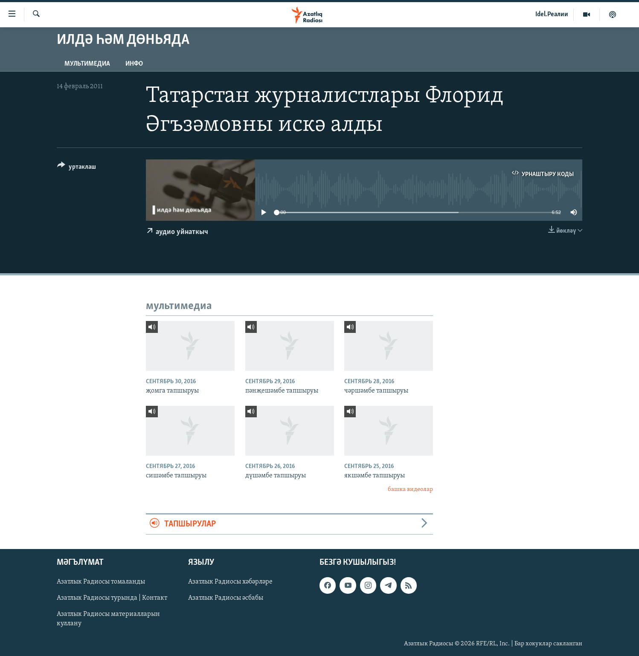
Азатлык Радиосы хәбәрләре (230, 582)
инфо (134, 64)
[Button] (76, 168)
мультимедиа (87, 64)
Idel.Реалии (551, 14)
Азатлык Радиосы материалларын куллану (108, 619)
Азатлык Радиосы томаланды (101, 582)
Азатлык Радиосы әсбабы (225, 598)
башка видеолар (410, 489)
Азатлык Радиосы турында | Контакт (112, 598)
